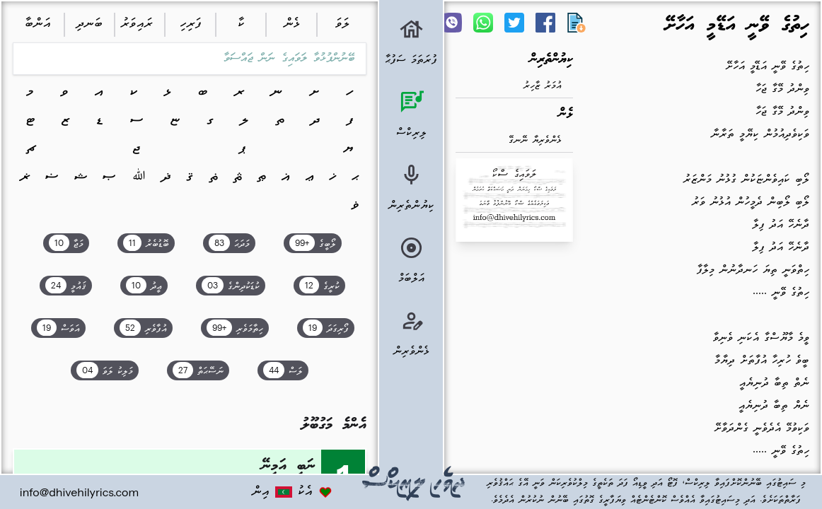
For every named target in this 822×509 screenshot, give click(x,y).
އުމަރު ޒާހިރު (542, 86)
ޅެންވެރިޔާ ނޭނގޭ (535, 140)
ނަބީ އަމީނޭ (289, 466)
